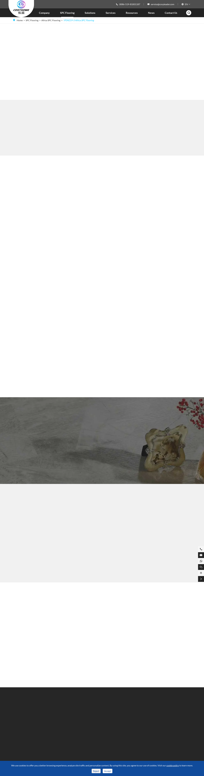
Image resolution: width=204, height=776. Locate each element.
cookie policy (172, 765)
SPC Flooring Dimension (25, 716)
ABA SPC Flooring (21, 736)
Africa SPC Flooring (50, 20)
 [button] (173, 66)
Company (44, 12)
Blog (121, 726)
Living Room (66, 726)
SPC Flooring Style (22, 721)
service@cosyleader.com (162, 4)
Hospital (64, 736)
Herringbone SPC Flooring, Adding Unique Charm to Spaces (95, 651)
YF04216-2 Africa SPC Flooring (102, 572)
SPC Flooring (67, 12)
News (151, 12)
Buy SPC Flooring (25, 57)
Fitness (63, 721)
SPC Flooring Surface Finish (26, 711)
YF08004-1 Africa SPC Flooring (41, 572)
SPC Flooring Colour (23, 726)
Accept (107, 771)
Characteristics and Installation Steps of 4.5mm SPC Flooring (169, 649)
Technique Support (95, 711)
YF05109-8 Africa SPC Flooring (162, 572)
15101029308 (157, 728)
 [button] (173, 57)
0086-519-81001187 (129, 4)
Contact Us (171, 12)
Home (20, 20)
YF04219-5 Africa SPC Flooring (78, 20)
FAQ (88, 716)
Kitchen (63, 716)
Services (110, 12)
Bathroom (65, 711)
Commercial (65, 731)
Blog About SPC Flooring (102, 597)
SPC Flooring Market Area (25, 731)
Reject (96, 771)
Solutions (90, 12)
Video (89, 721)
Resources (132, 12)
